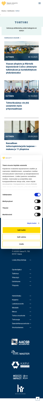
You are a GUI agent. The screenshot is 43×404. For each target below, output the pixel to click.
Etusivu (4, 11)
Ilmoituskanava (17, 327)
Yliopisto (15, 285)
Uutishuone (10, 11)
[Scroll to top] (38, 399)
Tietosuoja (16, 320)
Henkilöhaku (16, 296)
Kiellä (21, 244)
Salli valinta (21, 237)
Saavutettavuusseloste (20, 323)
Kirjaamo (15, 300)
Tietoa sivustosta (18, 316)
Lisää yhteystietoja (19, 260)
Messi (14, 312)
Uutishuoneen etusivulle (11, 38)
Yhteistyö (15, 277)
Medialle (15, 308)
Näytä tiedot (31, 223)
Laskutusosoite (18, 304)
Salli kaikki (21, 230)
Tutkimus (15, 274)
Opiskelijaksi (17, 270)
